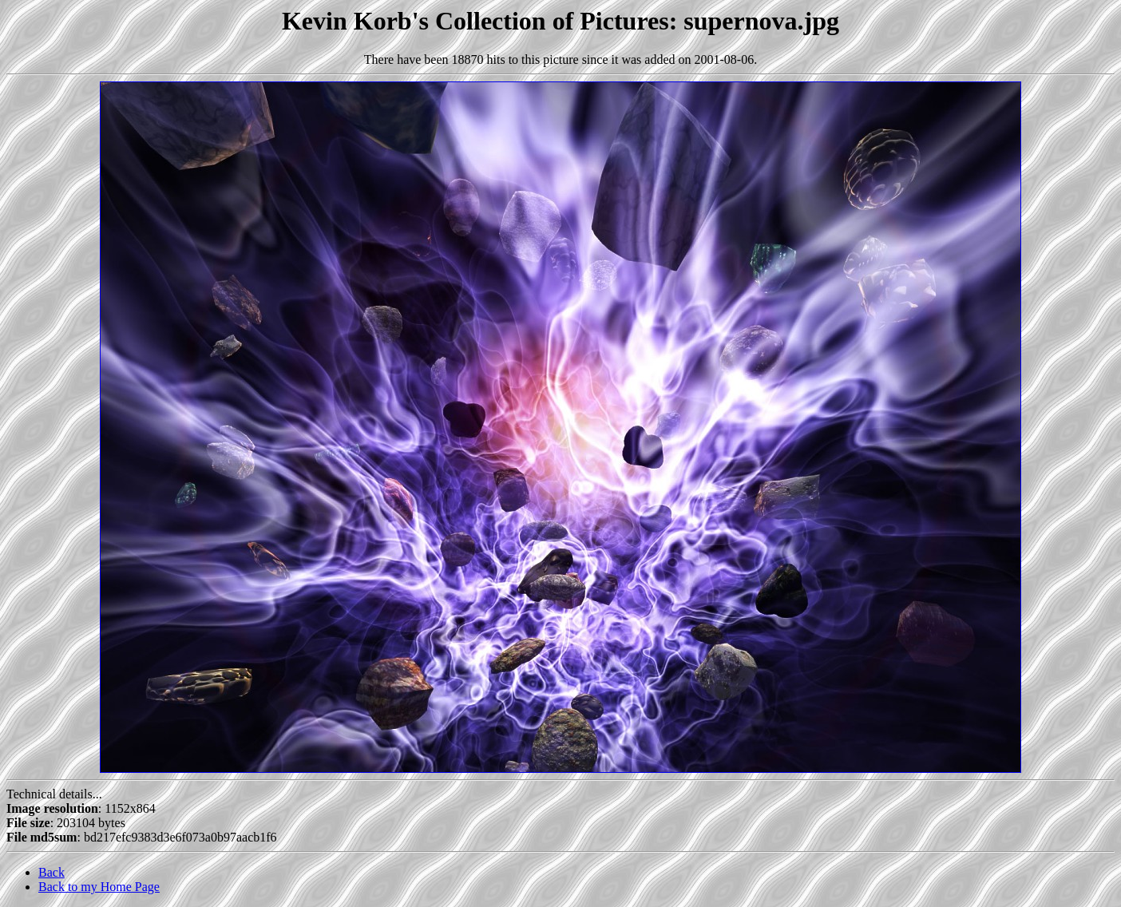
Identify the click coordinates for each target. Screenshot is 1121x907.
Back (51, 872)
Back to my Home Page (99, 886)
